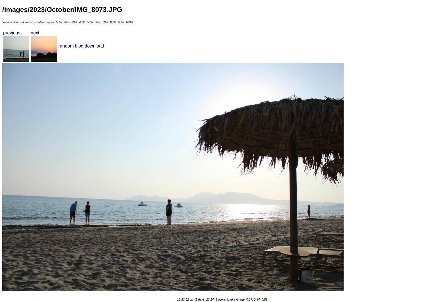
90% (121, 22)
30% (74, 22)
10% (59, 22)
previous (11, 32)
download (94, 46)
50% (90, 22)
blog (79, 46)
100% (129, 22)
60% (97, 22)
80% (113, 22)
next (35, 32)
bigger (50, 22)
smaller (39, 22)
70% (105, 22)
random (66, 46)
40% (82, 22)
